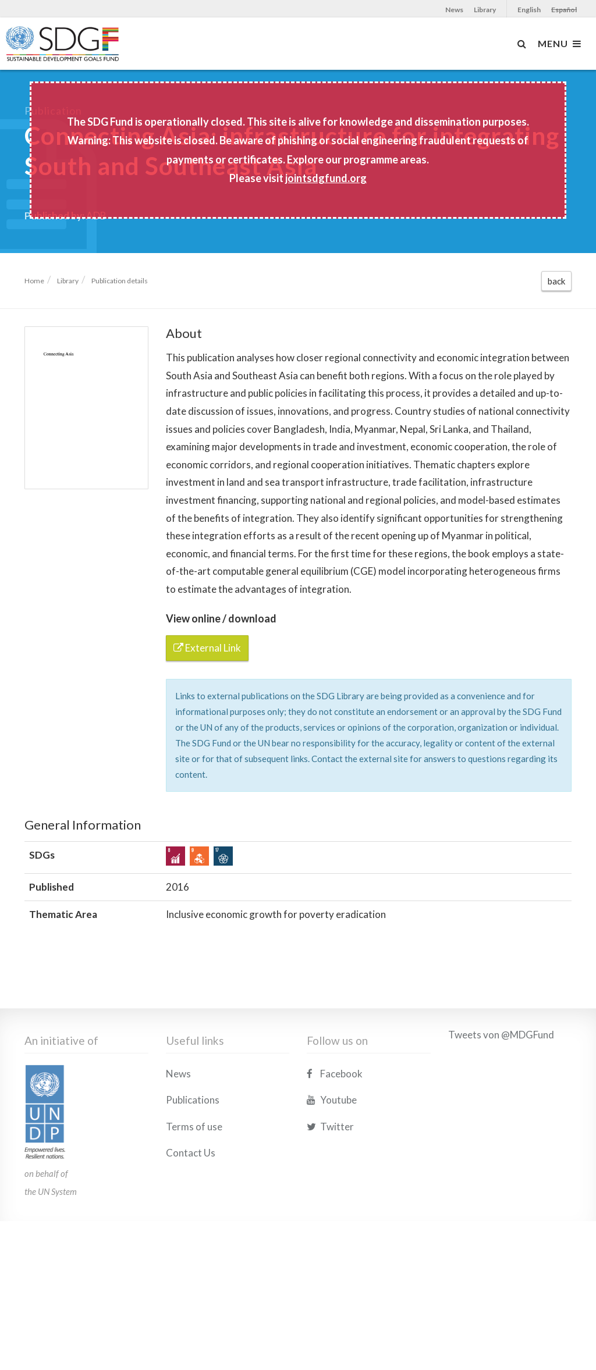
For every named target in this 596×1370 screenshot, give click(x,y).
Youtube (332, 1155)
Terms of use (194, 1181)
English (529, 9)
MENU (559, 43)
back (556, 281)
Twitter (330, 1181)
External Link (207, 648)
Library (485, 9)
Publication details (119, 280)
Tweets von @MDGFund (501, 1089)
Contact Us (190, 1208)
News (454, 9)
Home (34, 280)
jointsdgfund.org (326, 178)
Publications (192, 1155)
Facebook (335, 1128)
